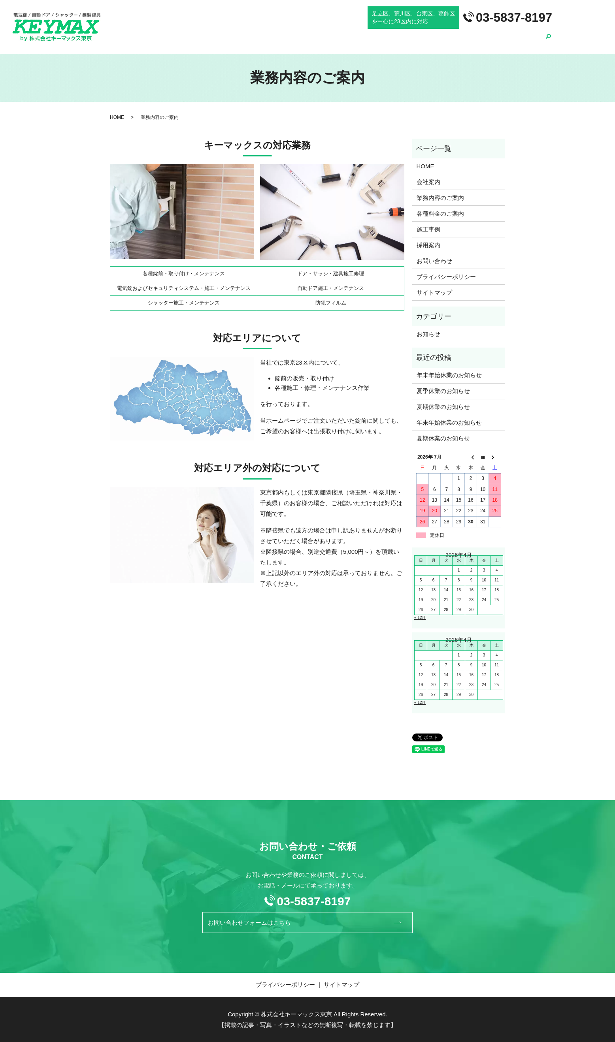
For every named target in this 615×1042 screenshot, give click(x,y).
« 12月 (420, 617)
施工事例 (494, 41)
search (548, 41)
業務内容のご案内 (395, 41)
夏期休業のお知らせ (443, 406)
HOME (322, 41)
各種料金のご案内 (450, 41)
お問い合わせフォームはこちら (299, 922)
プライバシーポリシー (446, 276)
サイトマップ (434, 292)
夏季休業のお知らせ (443, 390)
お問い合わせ (434, 261)
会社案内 (351, 41)
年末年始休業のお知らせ (449, 375)
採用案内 (526, 41)
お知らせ (428, 334)
